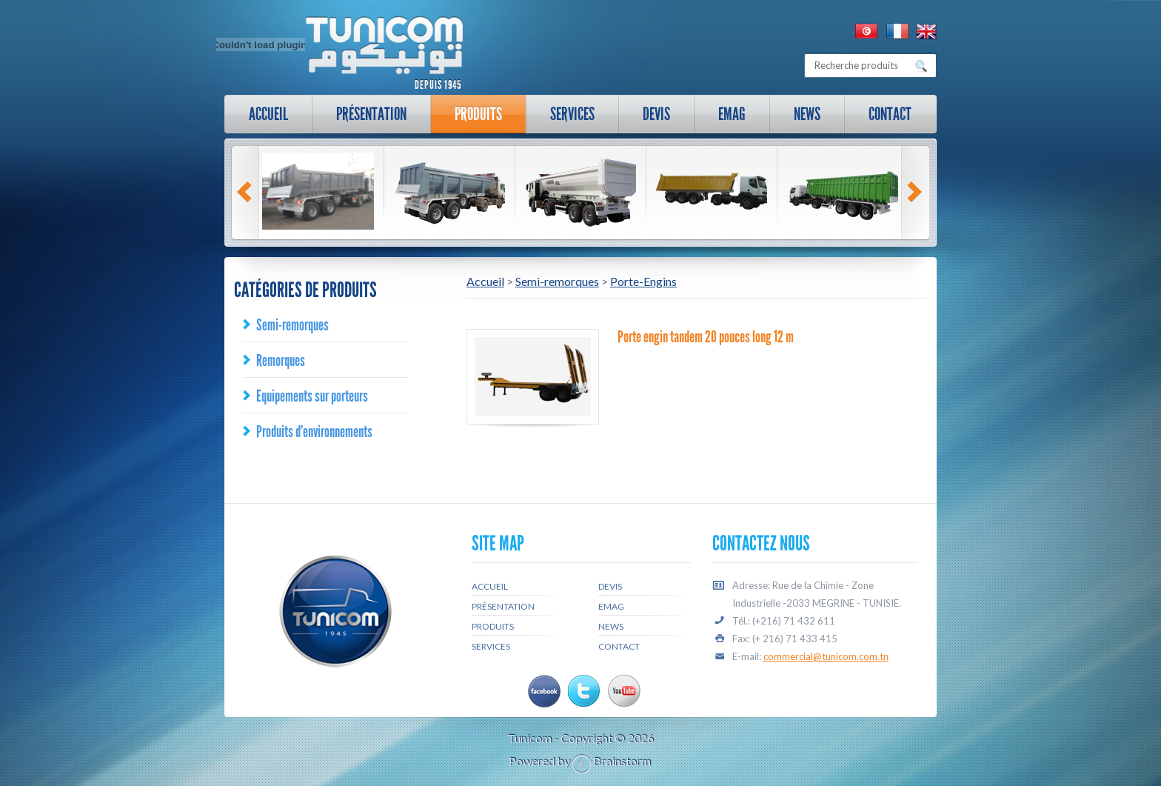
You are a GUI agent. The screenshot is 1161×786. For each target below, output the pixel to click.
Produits (478, 113)
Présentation (364, 118)
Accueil (268, 113)
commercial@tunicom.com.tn (826, 656)
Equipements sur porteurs (312, 396)
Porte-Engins (643, 281)
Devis (656, 113)
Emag (732, 113)
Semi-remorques (292, 325)
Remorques (280, 360)
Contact (890, 113)
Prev (246, 192)
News (807, 113)
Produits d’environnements (314, 432)
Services (565, 118)
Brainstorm (622, 761)
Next (916, 192)
